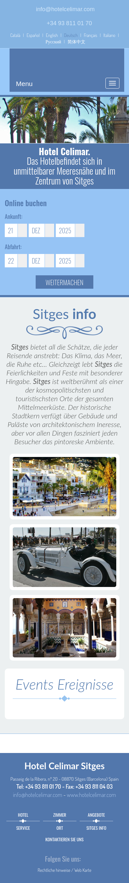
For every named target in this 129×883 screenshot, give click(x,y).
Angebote (96, 814)
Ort (59, 827)
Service (23, 827)
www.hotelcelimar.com (91, 794)
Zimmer (59, 814)
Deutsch (71, 35)
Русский (53, 41)
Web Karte (82, 870)
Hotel (23, 814)
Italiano (109, 35)
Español (32, 35)
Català (15, 35)
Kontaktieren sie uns (65, 839)
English (52, 35)
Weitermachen (64, 282)
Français (90, 35)
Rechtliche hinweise (54, 870)
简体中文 (76, 41)
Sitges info (96, 827)
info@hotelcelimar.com (65, 9)
